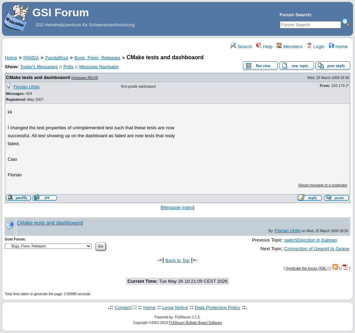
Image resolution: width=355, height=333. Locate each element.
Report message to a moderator (322, 185)
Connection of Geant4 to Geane (316, 248)
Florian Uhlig (27, 86)
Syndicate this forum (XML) (307, 268)
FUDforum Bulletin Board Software (195, 323)
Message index (177, 207)
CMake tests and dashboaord (38, 77)
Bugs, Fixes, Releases (98, 57)
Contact (123, 307)
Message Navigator (99, 66)
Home (338, 46)
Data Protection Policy (217, 307)
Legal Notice (175, 307)
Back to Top (177, 260)
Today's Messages (39, 66)
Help (264, 46)
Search (241, 46)
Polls (68, 66)
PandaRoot (56, 57)
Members (289, 46)
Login (315, 46)
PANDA (31, 57)
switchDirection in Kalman (310, 240)
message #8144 (84, 78)
